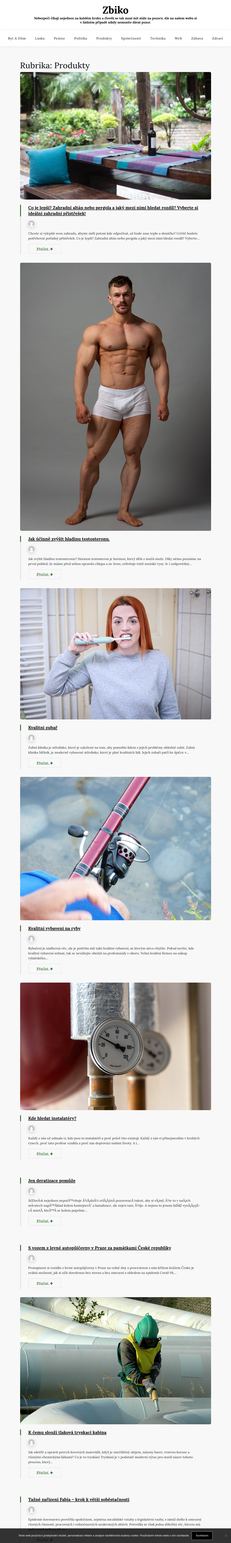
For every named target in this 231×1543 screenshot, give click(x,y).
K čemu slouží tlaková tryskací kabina (68, 1432)
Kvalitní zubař (43, 728)
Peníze (59, 38)
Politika (80, 38)
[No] (226, 1536)
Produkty (104, 38)
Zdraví (217, 38)
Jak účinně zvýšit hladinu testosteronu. (70, 539)
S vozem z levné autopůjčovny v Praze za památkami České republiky (102, 1248)
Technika (158, 38)
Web (178, 38)
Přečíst (45, 249)
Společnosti (131, 38)
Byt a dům (17, 38)
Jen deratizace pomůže (52, 1181)
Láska (40, 38)
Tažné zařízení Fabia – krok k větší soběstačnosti (80, 1499)
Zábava (197, 38)
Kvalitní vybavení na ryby (55, 928)
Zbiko (115, 10)
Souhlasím (202, 1535)
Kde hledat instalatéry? (53, 1118)
